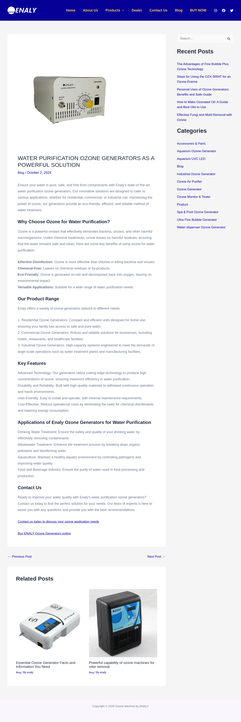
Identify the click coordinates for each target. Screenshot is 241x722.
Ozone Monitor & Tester (195, 197)
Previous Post (20, 556)
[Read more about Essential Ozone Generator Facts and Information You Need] (50, 623)
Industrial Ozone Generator (197, 174)
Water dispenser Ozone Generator (203, 227)
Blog (180, 10)
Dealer (139, 10)
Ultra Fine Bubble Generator (198, 220)
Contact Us (160, 10)
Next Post (155, 556)
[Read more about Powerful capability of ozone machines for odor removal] (123, 623)
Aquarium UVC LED (192, 159)
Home (75, 10)
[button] (125, 10)
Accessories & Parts (192, 144)
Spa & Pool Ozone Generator (199, 212)
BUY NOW (198, 10)
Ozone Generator (190, 189)
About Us (94, 10)
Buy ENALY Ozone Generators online (46, 533)
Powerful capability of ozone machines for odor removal (121, 664)
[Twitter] (231, 10)
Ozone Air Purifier (190, 182)
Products (118, 10)
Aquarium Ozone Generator (198, 151)
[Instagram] (215, 10)
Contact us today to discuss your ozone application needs (61, 521)
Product (183, 205)
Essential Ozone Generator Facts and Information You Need (47, 664)
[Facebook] (223, 10)
